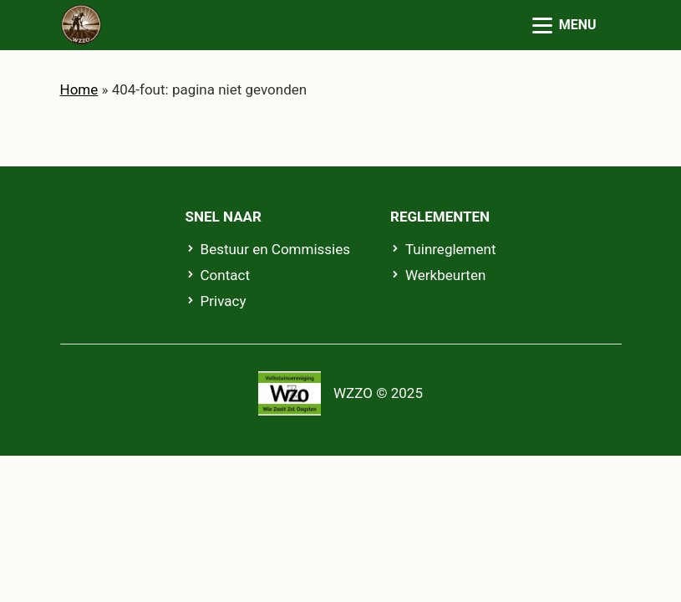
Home (79, 89)
